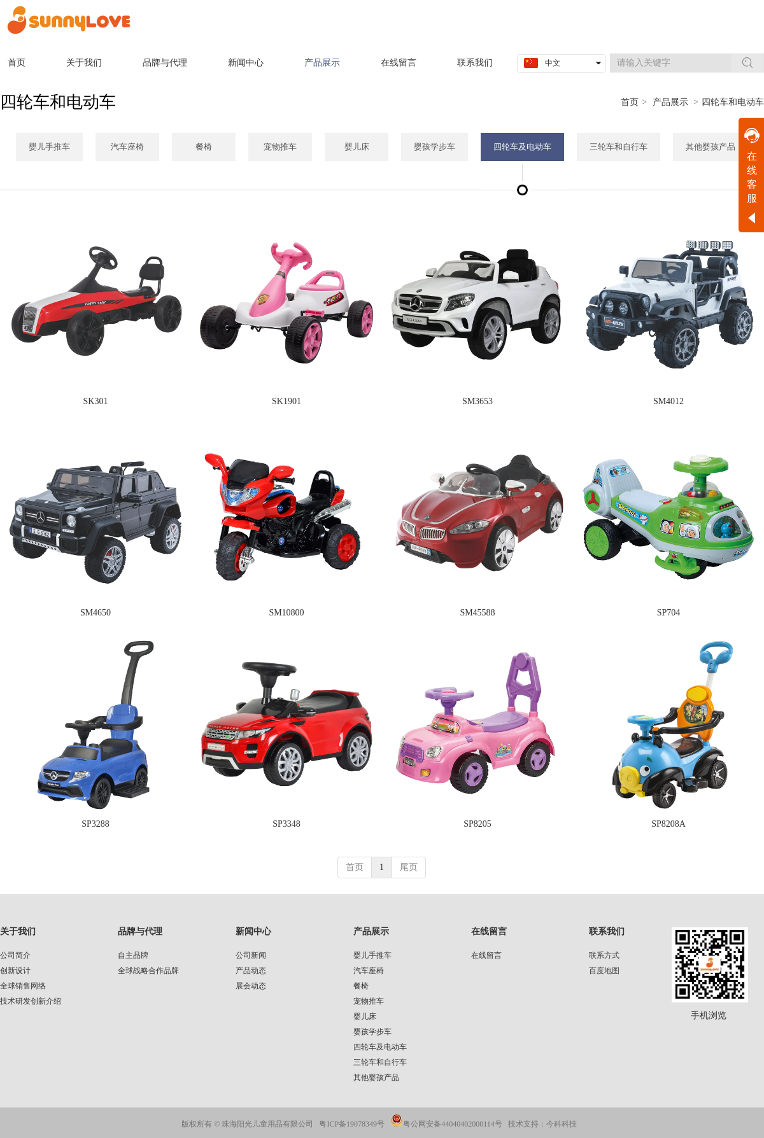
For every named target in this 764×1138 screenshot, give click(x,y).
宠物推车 (368, 1001)
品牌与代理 (140, 931)
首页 (630, 102)
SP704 (669, 612)
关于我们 (18, 931)
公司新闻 (251, 955)
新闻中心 (253, 931)
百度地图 (604, 970)
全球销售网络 (23, 985)
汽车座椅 (368, 970)
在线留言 (489, 931)
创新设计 (15, 970)
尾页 (409, 867)
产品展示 (670, 102)
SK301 (95, 401)
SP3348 (286, 824)
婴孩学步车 (372, 1031)
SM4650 (95, 612)
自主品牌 (133, 955)
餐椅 (361, 985)
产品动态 (251, 970)
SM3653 (477, 401)
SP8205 (477, 824)
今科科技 (561, 1124)
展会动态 (251, 985)
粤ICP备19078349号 (352, 1124)
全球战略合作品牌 (148, 970)
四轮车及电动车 (380, 1047)
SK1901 (286, 401)
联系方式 (604, 955)
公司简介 (15, 955)
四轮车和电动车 (733, 102)
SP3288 (95, 824)
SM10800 (286, 612)
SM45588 (477, 612)
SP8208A (668, 824)
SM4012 (668, 401)
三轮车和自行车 (380, 1062)
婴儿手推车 (372, 955)
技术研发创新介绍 (30, 1001)
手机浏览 (708, 1015)
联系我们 (607, 931)
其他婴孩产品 (376, 1077)
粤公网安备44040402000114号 (452, 1124)
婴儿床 (364, 1016)
